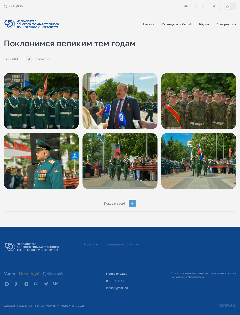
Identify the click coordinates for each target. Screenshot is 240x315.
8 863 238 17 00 (117, 281)
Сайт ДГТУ (13, 6)
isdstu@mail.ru (117, 288)
